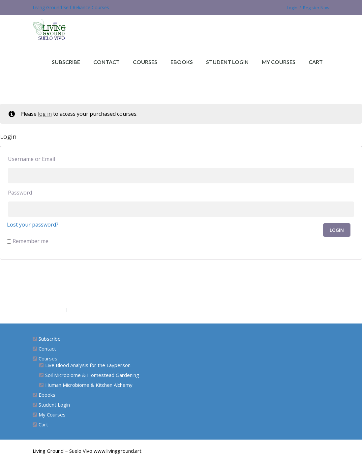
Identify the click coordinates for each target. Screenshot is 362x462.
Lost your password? (32, 224)
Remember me (27, 241)
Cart (316, 62)
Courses (145, 62)
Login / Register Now (305, 7)
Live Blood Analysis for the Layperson (88, 365)
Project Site (49, 310)
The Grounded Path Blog (101, 310)
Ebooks (181, 62)
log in (45, 113)
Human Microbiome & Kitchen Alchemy (89, 385)
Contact (106, 62)
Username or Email (31, 159)
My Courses (278, 62)
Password (20, 192)
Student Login (227, 62)
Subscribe (66, 62)
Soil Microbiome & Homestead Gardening (92, 375)
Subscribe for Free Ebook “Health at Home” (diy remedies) (211, 310)
